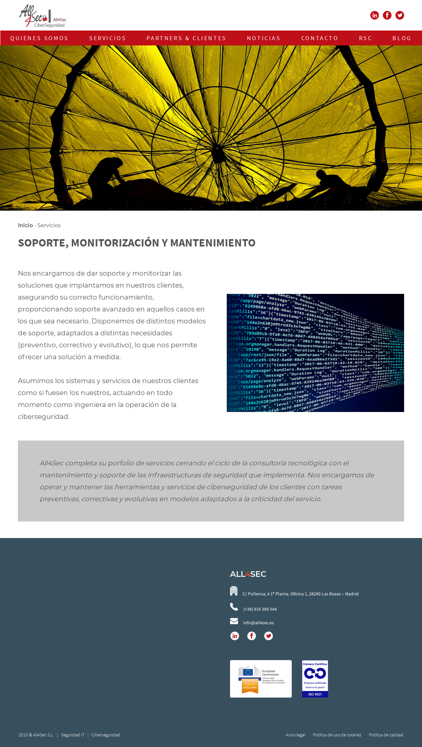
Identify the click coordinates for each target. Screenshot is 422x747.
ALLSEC (248, 574)
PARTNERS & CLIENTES (186, 38)
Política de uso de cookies (337, 735)
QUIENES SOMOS (39, 38)
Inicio (25, 225)
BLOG (401, 38)
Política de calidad (386, 735)
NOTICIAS (264, 38)
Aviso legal (296, 735)
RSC (366, 38)
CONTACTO (320, 38)
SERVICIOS (107, 38)
